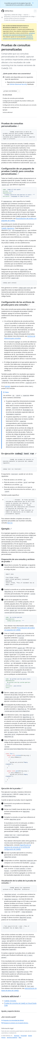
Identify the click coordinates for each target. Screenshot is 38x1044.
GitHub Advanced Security (18, 84)
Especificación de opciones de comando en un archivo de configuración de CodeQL (17, 847)
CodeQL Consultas (10, 1001)
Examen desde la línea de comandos (14, 18)
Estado (30, 1035)
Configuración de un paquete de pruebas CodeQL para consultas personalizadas (17, 171)
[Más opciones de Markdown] (19, 91)
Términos (16, 1035)
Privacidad (24, 1035)
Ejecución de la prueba (12, 788)
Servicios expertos (12, 1037)
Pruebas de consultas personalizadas (12, 124)
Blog (20, 1037)
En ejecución (18, 453)
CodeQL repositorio (7, 228)
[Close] (33, 3)
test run (9, 523)
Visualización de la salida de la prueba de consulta (18, 881)
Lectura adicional (11, 996)
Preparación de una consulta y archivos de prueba (18, 560)
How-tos (26, 14)
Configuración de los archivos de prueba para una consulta (17, 303)
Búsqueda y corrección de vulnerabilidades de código (19, 16)
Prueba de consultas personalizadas (14, 20)
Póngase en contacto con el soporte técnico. (14, 1023)
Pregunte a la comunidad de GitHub (12, 1020)
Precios (3, 1037)
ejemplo (7, 386)
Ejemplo (6, 528)
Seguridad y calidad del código (13, 14)
